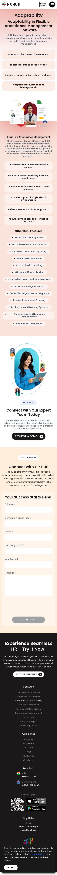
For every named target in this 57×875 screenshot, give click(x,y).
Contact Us (28, 756)
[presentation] (23, 605)
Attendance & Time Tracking (28, 700)
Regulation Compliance (29, 323)
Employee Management (28, 692)
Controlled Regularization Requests (29, 293)
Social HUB (28, 717)
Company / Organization (18, 517)
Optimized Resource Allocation (29, 244)
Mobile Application (29, 725)
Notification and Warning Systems (29, 307)
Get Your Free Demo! (29, 674)
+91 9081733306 (29, 776)
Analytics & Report (28, 721)
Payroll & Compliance (28, 704)
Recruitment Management (28, 709)
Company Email (14, 545)
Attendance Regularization (29, 286)
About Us (28, 739)
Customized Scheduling (29, 265)
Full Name (11, 504)
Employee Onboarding (28, 696)
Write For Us (28, 760)
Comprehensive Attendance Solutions (29, 279)
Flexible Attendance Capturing (29, 251)
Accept (11, 867)
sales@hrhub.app (28, 830)
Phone (9, 531)
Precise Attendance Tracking (29, 300)
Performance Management (28, 713)
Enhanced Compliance (29, 258)
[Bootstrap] (11, 4)
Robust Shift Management (29, 237)
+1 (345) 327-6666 (30, 785)
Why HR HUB (28, 743)
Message (10, 572)
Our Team (28, 747)
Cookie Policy (37, 854)
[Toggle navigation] (52, 4)
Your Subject (11, 558)
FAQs (28, 751)
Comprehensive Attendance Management (29, 315)
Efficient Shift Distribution (29, 272)
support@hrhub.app (28, 826)
